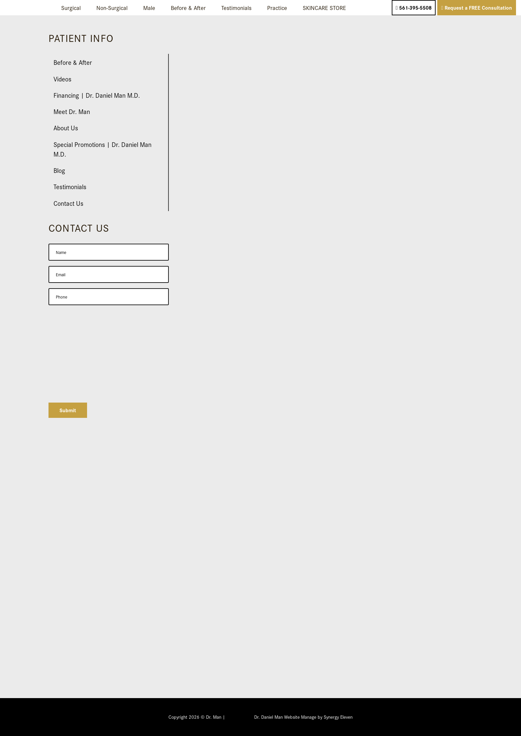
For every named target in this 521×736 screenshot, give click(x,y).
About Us (65, 127)
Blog (59, 170)
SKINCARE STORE (324, 7)
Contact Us (68, 203)
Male (149, 7)
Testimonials (236, 7)
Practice (277, 7)
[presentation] (99, 384)
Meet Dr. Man (71, 111)
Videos (62, 78)
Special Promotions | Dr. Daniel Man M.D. (102, 149)
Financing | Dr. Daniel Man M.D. (96, 95)
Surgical (71, 7)
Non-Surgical (112, 7)
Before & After (188, 7)
